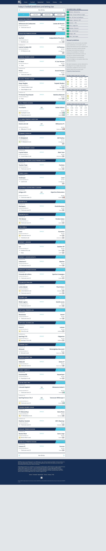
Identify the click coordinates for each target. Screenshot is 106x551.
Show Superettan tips (61, 379)
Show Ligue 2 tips (62, 173)
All (23, 14)
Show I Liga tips (62, 319)
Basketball (40, 2)
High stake (59, 14)
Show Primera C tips (61, 19)
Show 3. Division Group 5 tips (60, 279)
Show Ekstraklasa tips (61, 304)
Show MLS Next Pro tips (61, 404)
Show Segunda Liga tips (61, 344)
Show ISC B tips (62, 236)
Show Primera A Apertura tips (62, 119)
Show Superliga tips (61, 133)
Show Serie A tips (62, 249)
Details (41, 23)
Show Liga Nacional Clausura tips (61, 187)
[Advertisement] (41, 211)
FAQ (61, 2)
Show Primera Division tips (61, 33)
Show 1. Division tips (61, 264)
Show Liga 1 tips (62, 366)
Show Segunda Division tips (61, 292)
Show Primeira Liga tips (60, 332)
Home (25, 2)
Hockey (55, 2)
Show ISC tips (62, 223)
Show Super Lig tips (61, 392)
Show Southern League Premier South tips (61, 160)
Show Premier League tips (61, 57)
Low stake (35, 14)
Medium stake (48, 14)
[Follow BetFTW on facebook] (41, 500)
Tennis (48, 2)
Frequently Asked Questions (73, 71)
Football (32, 2)
